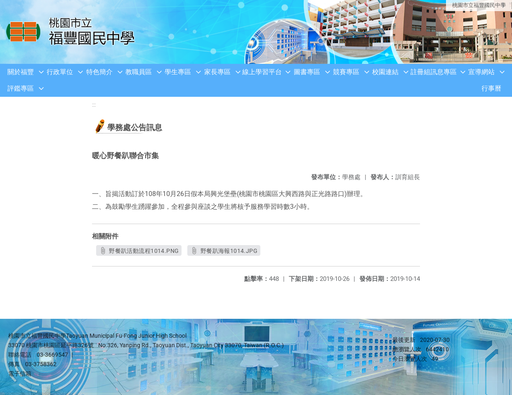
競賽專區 (346, 72)
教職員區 (138, 72)
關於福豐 (20, 72)
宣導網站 (481, 72)
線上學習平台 (262, 72)
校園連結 (385, 72)
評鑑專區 (20, 88)
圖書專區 (307, 72)
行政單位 (60, 72)
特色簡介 (99, 72)
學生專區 (178, 72)
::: (94, 105)
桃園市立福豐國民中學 (479, 5)
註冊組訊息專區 (434, 72)
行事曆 (491, 88)
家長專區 (217, 72)
